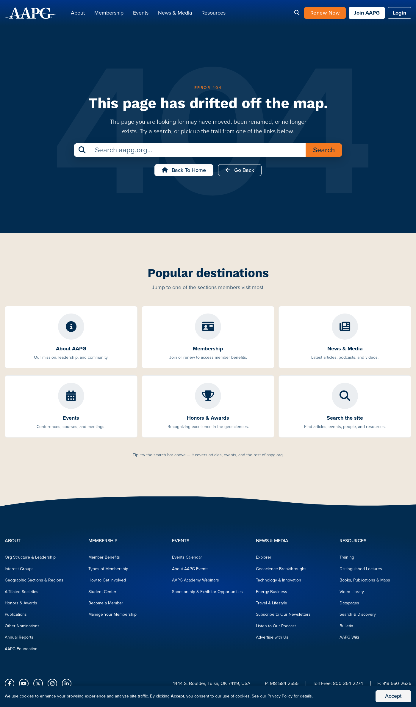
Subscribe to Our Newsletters (283, 616)
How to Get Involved (107, 582)
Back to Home (184, 172)
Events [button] (140, 14)
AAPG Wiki (349, 639)
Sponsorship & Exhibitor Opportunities (207, 593)
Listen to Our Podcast (276, 628)
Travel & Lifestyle (271, 605)
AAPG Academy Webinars (195, 582)
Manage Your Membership (112, 616)
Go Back (240, 172)
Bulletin (346, 628)
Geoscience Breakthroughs (281, 571)
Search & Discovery (358, 616)
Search (324, 151)
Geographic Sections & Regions (34, 582)
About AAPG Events (190, 571)
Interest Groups (19, 571)
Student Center (102, 593)
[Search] (297, 14)
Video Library (352, 593)
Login (399, 14)
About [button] (78, 14)
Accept (393, 696)
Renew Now (325, 14)
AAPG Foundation (21, 650)
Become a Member (105, 605)
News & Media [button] (175, 14)
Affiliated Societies (21, 593)
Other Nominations (22, 628)
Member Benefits (104, 559)
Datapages (349, 605)
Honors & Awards (21, 605)
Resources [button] (213, 14)
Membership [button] (108, 14)
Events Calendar (187, 559)
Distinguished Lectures (361, 571)
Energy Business (271, 593)
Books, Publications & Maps (365, 582)
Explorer (263, 559)
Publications (16, 616)
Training (347, 559)
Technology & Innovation (278, 582)
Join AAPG (367, 14)
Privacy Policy (280, 696)
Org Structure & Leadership (30, 559)
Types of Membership (108, 571)
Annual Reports (19, 639)
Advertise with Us (272, 639)
